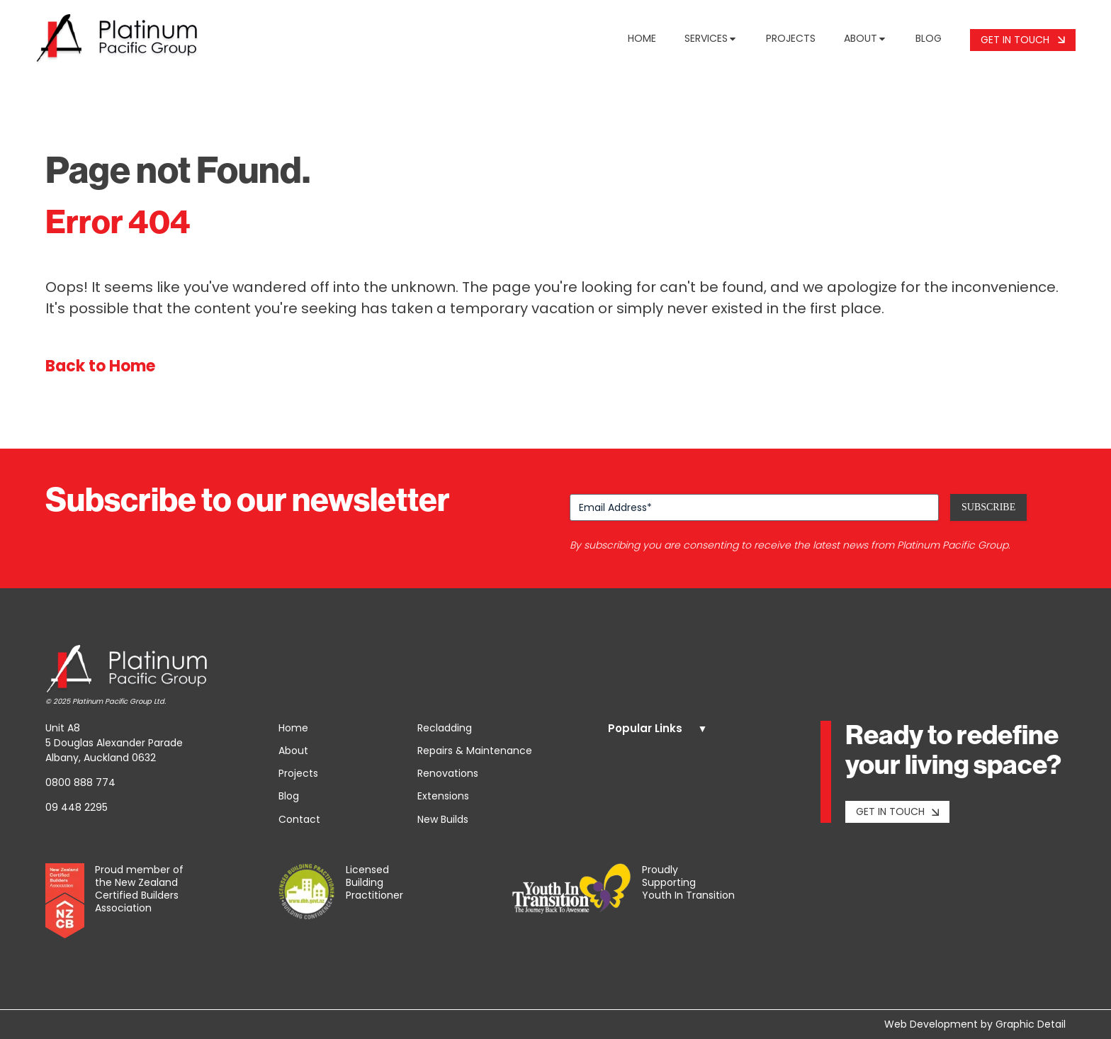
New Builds (442, 819)
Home (642, 38)
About (865, 38)
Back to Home (100, 366)
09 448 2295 (76, 807)
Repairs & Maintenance (474, 750)
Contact (299, 819)
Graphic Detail (1031, 1024)
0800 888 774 (80, 782)
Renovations (447, 773)
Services (711, 38)
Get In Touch (1023, 40)
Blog (928, 38)
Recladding (444, 728)
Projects (791, 38)
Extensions (443, 796)
